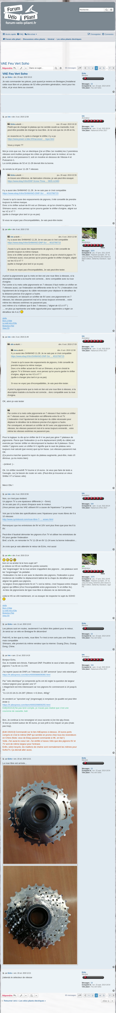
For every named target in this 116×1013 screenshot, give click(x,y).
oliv (83, 240)
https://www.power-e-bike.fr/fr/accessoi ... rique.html (31, 139)
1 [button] (88, 68)
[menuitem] (20, 34)
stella (4, 318)
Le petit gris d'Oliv (9, 323)
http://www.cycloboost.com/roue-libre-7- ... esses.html (27, 519)
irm (83, 116)
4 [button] (100, 68)
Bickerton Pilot (8, 326)
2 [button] (92, 68)
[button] (79, 68)
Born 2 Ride (7, 321)
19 (92, 84)
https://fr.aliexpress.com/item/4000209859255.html (26, 705)
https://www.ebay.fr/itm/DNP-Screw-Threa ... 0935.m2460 (33, 181)
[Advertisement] (58, 51)
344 (92, 126)
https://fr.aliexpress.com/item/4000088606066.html (26, 674)
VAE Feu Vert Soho (15, 63)
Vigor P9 (5, 328)
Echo (84, 73)
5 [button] (103, 68)
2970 (92, 251)
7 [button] (109, 68)
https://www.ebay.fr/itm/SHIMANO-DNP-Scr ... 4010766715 (30, 193)
